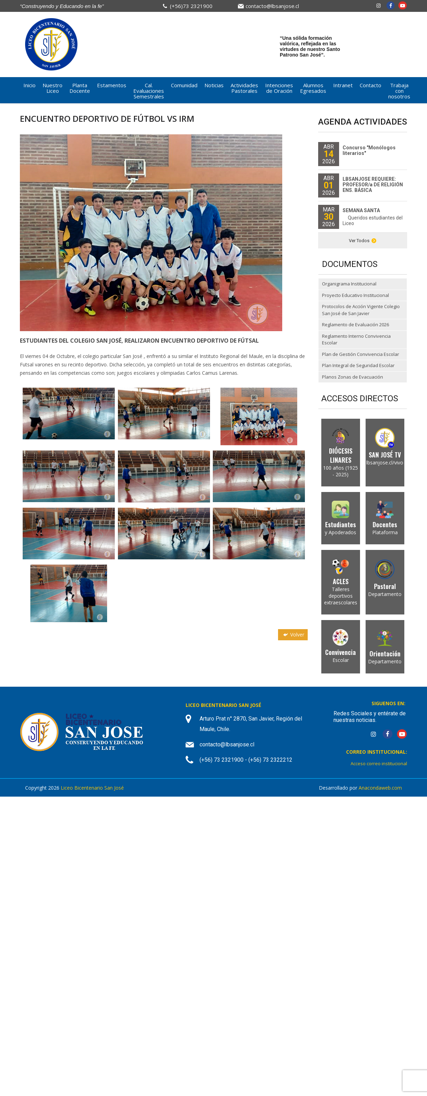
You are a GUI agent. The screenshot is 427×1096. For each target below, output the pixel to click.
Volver (293, 634)
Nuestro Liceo (52, 88)
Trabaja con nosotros (399, 91)
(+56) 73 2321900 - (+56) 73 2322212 (246, 759)
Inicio (29, 85)
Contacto (370, 85)
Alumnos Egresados (313, 88)
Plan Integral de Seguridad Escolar (358, 365)
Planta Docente (79, 88)
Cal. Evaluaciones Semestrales (148, 91)
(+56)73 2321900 (191, 5)
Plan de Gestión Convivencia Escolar (360, 354)
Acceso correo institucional (379, 763)
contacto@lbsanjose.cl (272, 5)
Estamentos (111, 85)
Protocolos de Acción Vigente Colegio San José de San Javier (361, 309)
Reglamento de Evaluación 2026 (355, 324)
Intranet (343, 85)
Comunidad (184, 85)
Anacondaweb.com (380, 787)
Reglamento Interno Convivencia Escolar (356, 339)
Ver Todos (362, 240)
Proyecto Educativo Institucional (355, 295)
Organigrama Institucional (349, 284)
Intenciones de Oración (279, 88)
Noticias (214, 85)
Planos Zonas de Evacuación (352, 377)
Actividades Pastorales (244, 88)
